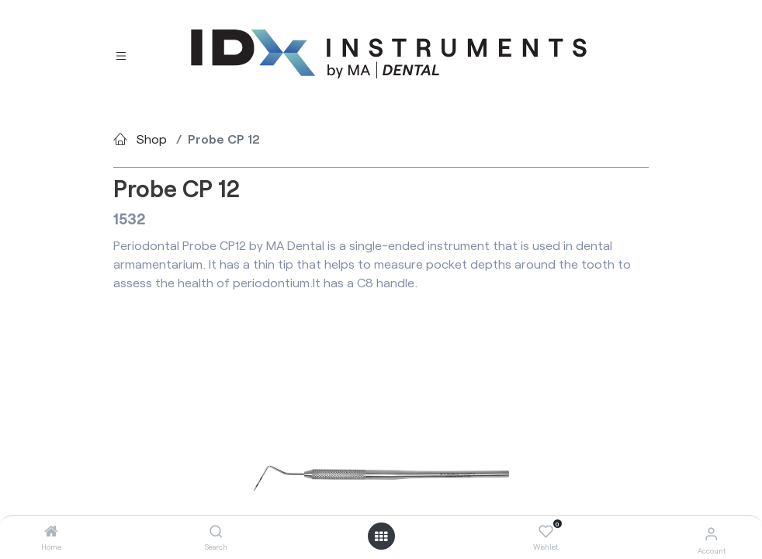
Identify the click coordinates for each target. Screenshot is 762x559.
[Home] (51, 531)
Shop (152, 138)
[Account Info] (711, 533)
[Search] (216, 531)
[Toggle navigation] (121, 53)
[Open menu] (381, 536)
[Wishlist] (545, 532)
